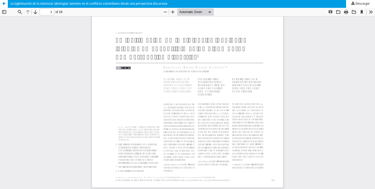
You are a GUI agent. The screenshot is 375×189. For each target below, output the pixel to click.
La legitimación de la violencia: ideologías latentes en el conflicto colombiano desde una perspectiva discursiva (88, 4)
